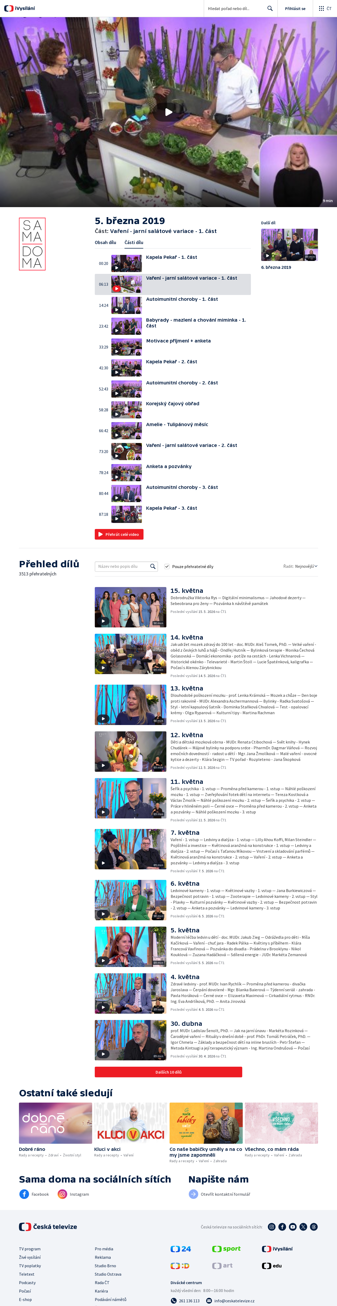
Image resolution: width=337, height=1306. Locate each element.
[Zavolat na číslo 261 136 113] (185, 1301)
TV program (30, 1248)
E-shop (25, 1299)
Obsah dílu (105, 242)
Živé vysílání (30, 1257)
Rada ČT (102, 1282)
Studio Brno (105, 1265)
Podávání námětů (110, 1299)
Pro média (104, 1248)
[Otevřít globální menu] (325, 8)
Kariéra (101, 1291)
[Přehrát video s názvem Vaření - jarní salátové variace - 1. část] (168, 112)
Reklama (103, 1257)
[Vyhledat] (153, 566)
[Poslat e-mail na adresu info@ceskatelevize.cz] (230, 1301)
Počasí (25, 1291)
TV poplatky (30, 1265)
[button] (168, 112)
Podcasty (27, 1282)
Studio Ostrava (108, 1274)
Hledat (268, 10)
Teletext (26, 1274)
